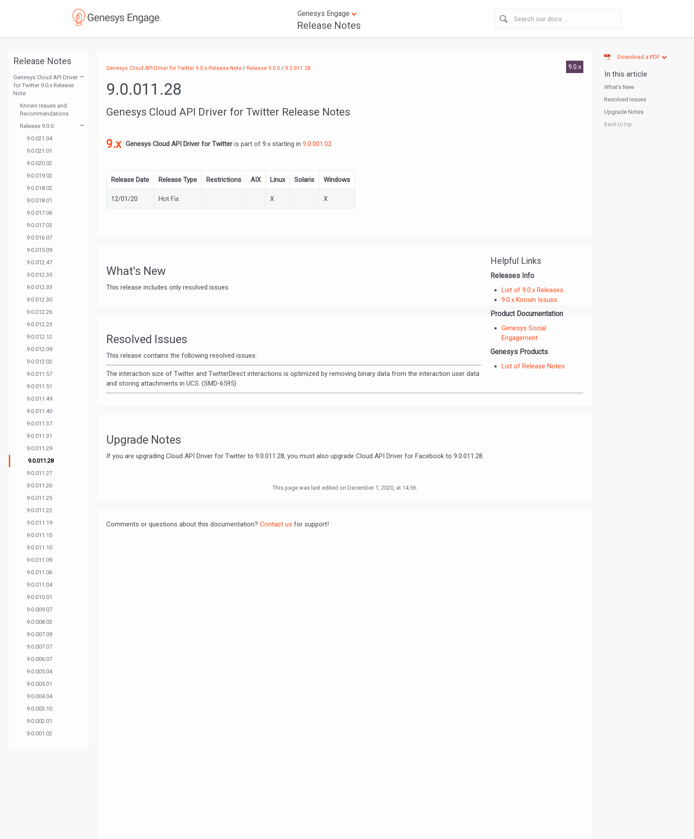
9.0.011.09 (39, 560)
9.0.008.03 (39, 622)
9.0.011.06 (39, 572)
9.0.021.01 (39, 150)
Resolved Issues (625, 99)
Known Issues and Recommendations (44, 109)
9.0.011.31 (39, 436)
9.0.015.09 (39, 250)
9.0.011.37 (39, 423)
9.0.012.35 (39, 274)
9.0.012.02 (39, 361)
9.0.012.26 (39, 312)
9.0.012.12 (39, 336)
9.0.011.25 (39, 498)
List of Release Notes (533, 366)
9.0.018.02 (39, 188)
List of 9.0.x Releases (532, 290)
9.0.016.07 (39, 237)
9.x (113, 144)
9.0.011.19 (39, 522)
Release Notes (329, 25)
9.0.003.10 (39, 708)
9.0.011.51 (39, 386)
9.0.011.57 (39, 374)
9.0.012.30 (39, 299)
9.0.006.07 (39, 659)
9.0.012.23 (39, 324)
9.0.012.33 (39, 287)
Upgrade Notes (624, 111)
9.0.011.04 (39, 584)
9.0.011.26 (39, 485)
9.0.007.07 (39, 646)
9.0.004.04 (39, 696)
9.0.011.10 (39, 547)
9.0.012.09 (39, 349)
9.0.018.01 (39, 200)
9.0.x (574, 67)
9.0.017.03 (39, 225)
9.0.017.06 (39, 212)
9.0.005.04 (39, 671)
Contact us (276, 524)
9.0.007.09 (39, 634)
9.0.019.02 (39, 175)
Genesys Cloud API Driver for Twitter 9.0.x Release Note (45, 85)
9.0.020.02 (39, 163)
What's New (619, 87)
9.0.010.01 (39, 597)
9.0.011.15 (39, 535)
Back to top (618, 124)
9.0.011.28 (41, 460)
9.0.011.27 (39, 473)
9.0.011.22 (39, 510)
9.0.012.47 (39, 262)
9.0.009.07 (39, 609)
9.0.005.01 (39, 683)
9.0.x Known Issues (529, 300)
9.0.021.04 (39, 138)
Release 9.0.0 (37, 126)
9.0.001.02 (39, 733)
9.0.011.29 (39, 448)
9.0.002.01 (39, 721)
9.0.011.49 (39, 398)
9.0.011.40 (39, 411)
